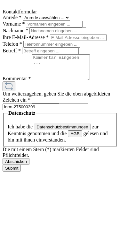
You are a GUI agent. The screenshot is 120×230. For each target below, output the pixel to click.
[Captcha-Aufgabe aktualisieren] (9, 91)
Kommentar (17, 83)
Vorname (14, 24)
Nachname (16, 30)
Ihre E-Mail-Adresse (26, 37)
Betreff (12, 50)
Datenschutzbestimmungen (62, 131)
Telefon (13, 44)
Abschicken (16, 166)
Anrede (13, 17)
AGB (74, 138)
